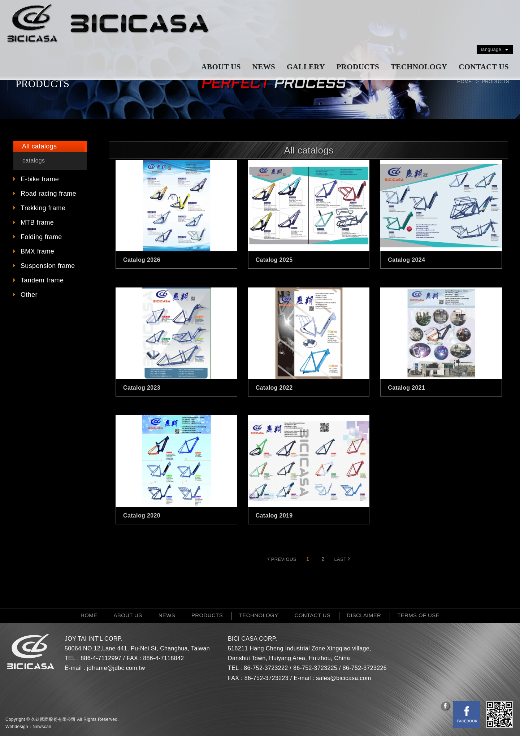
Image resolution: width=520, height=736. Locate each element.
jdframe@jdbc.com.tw (116, 668)
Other (29, 294)
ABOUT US (221, 66)
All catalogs (39, 146)
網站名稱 (108, 23)
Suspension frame (48, 265)
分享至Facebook (446, 706)
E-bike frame (40, 179)
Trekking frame (43, 208)
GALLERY (306, 66)
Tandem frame (42, 280)
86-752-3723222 (266, 668)
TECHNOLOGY (419, 66)
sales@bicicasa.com (343, 678)
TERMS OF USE (418, 615)
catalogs (33, 160)
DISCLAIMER (364, 615)
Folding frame (41, 237)
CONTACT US (484, 66)
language (491, 49)
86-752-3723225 (315, 668)
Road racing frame (48, 193)
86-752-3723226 (365, 668)
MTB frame (37, 222)
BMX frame (37, 251)
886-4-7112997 (101, 658)
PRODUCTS (358, 66)
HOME (89, 615)
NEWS (263, 66)
